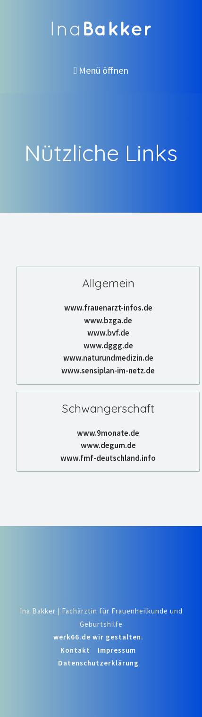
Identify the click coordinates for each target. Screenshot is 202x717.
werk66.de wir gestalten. (98, 636)
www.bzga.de (108, 320)
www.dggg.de (108, 345)
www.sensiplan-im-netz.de (108, 370)
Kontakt (75, 650)
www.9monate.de (108, 433)
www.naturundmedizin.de (108, 358)
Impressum (117, 650)
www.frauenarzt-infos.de (108, 307)
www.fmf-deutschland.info (108, 458)
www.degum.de (108, 445)
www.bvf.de (108, 333)
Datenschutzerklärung (98, 662)
